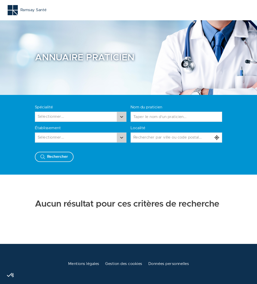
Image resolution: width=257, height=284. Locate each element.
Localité (138, 128)
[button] (11, 275)
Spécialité (44, 107)
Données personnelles (168, 264)
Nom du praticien (146, 107)
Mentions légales (83, 264)
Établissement (48, 128)
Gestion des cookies (123, 264)
